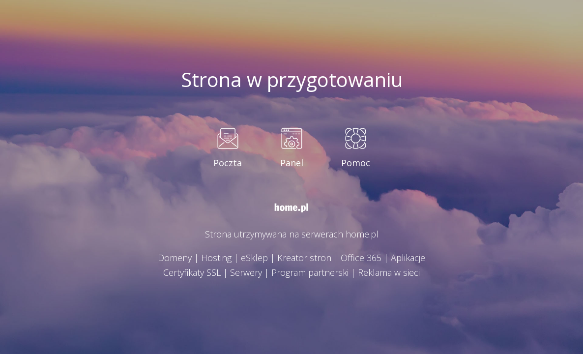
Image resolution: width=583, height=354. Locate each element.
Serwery (246, 272)
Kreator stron (304, 258)
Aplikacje (408, 258)
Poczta (227, 163)
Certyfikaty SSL (192, 272)
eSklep (254, 258)
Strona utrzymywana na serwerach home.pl (292, 234)
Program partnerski (310, 272)
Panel (291, 163)
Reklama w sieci (389, 272)
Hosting (216, 258)
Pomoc (355, 163)
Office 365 (361, 258)
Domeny (175, 258)
